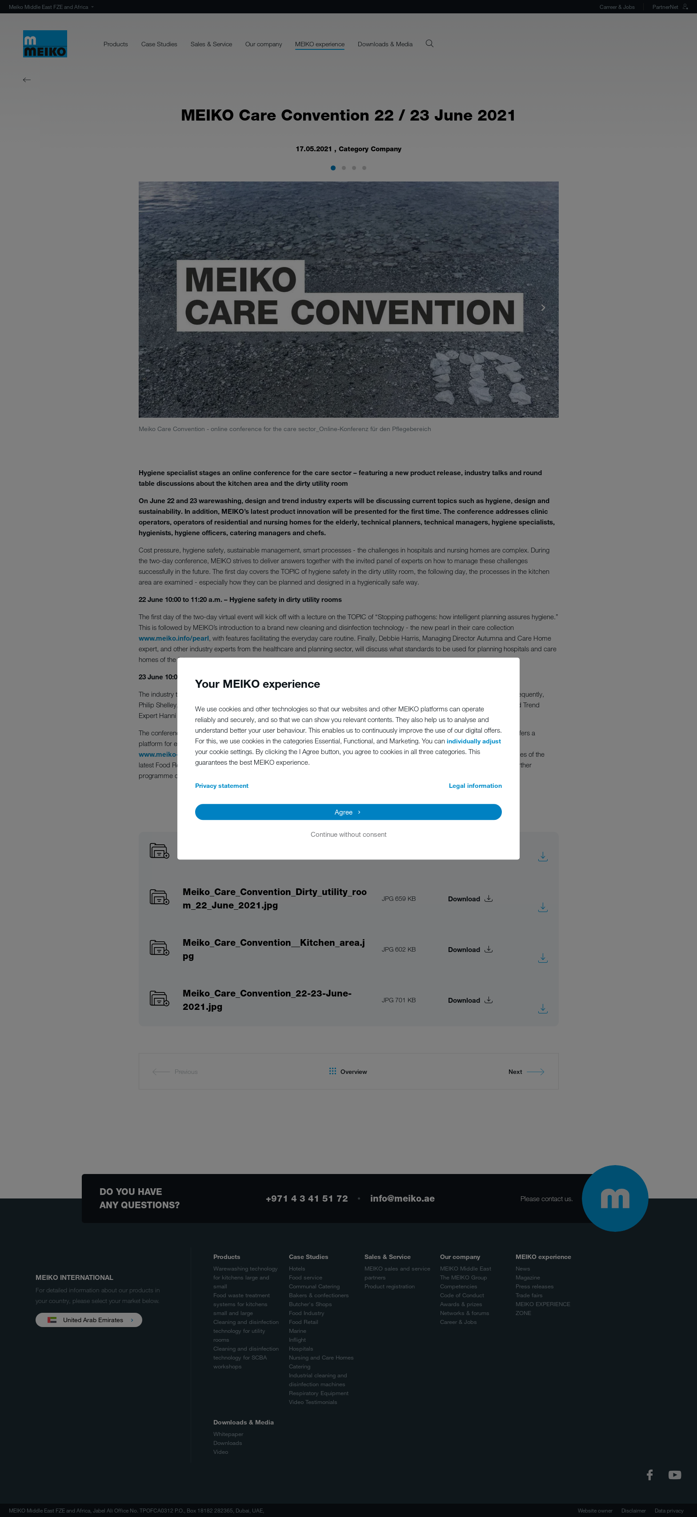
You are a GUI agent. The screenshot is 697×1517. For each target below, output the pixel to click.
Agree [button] (344, 812)
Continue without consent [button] (349, 834)
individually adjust (474, 741)
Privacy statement (221, 785)
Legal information (475, 785)
